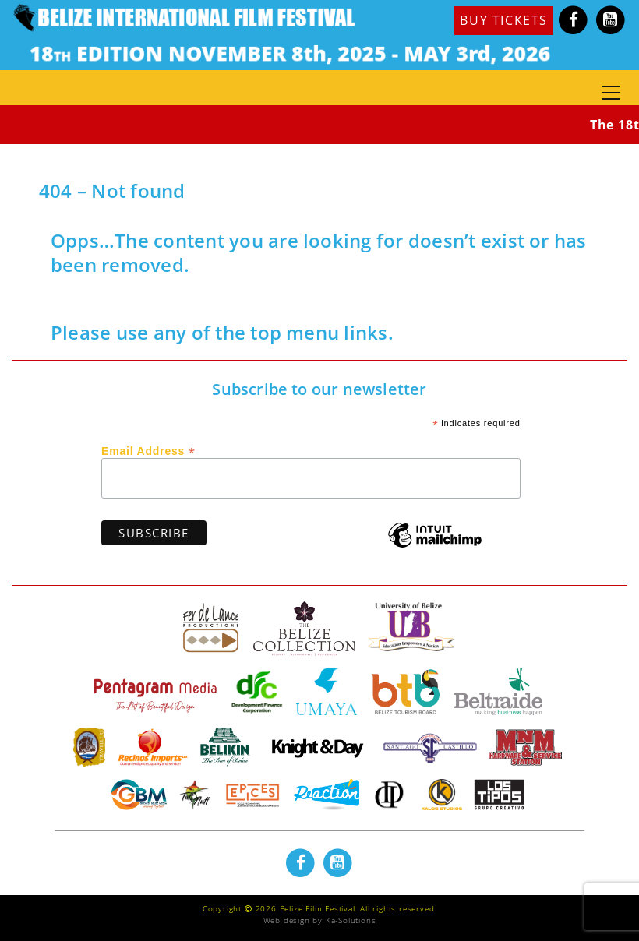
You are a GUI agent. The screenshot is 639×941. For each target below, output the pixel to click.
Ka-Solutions (351, 920)
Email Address (148, 450)
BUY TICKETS (504, 20)
